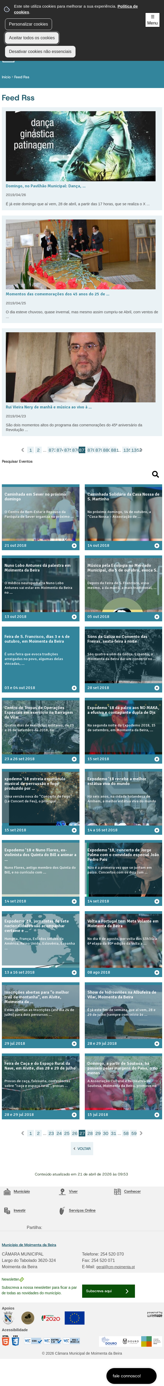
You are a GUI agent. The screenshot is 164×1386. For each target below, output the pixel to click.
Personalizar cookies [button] (28, 24)
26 (74, 1133)
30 (105, 1133)
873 (51, 450)
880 (106, 450)
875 (67, 450)
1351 (126, 450)
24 (59, 1133)
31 (113, 1133)
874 (59, 450)
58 (126, 1133)
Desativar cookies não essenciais (40, 51)
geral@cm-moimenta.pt (115, 1267)
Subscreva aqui (99, 1291)
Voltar (84, 1148)
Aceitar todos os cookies (32, 38)
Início (7, 77)
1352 (134, 450)
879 (98, 450)
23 (51, 1133)
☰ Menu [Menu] (152, 19)
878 (90, 450)
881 (113, 450)
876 (75, 450)
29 (98, 1133)
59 (134, 1133)
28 (90, 1133)
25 (66, 1133)
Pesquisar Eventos (17, 461)
